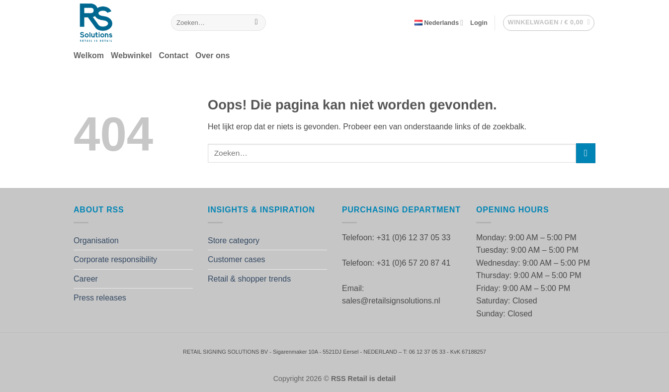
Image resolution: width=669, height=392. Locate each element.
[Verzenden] (256, 22)
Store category (233, 240)
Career (86, 279)
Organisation (96, 240)
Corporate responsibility (115, 259)
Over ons (212, 55)
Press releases (100, 298)
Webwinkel (131, 55)
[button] (479, 23)
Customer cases (236, 259)
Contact (173, 55)
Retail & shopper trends (249, 279)
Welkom (89, 55)
